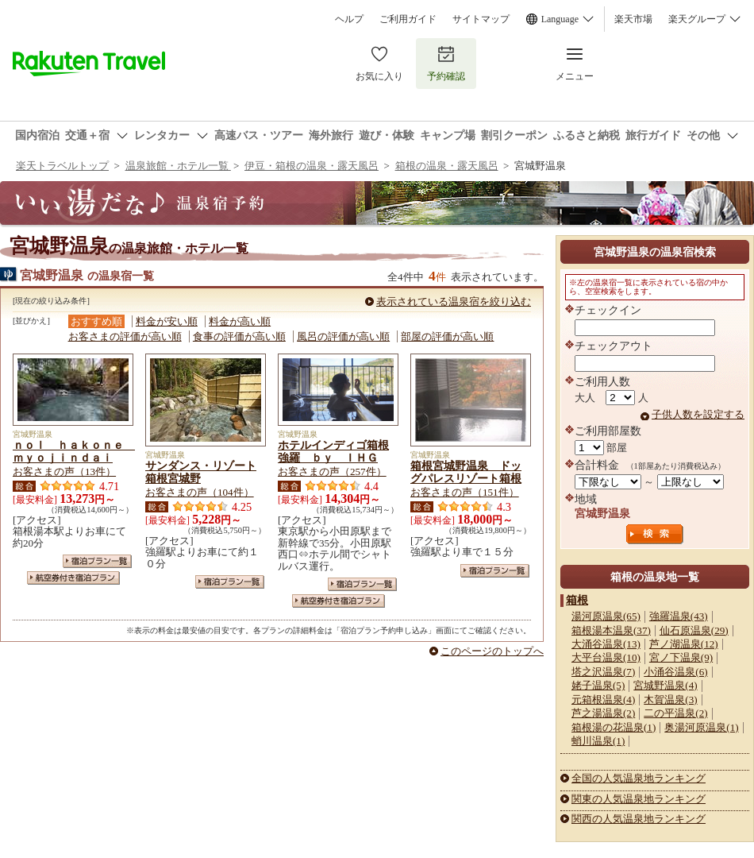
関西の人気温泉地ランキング (638, 819)
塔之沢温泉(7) (603, 672)
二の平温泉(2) (675, 713)
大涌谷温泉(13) (606, 644)
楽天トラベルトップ (62, 166)
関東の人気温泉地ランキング (638, 799)
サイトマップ (481, 19)
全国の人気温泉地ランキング (638, 778)
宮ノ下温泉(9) (681, 657)
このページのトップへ (492, 651)
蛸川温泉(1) (598, 741)
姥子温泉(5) (598, 685)
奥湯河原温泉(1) (701, 727)
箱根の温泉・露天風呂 (446, 166)
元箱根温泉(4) (603, 699)
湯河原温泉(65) (606, 616)
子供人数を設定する (698, 414)
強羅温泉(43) (678, 616)
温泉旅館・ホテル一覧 (178, 166)
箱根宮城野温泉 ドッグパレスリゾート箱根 (465, 472)
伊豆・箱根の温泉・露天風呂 (311, 166)
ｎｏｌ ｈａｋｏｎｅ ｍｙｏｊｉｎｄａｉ (74, 451)
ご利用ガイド (408, 19)
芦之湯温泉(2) (603, 713)
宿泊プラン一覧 (97, 561)
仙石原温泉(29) (694, 630)
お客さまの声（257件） (332, 471)
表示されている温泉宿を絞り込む (453, 301)
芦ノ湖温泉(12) (683, 644)
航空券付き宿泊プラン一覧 (73, 578)
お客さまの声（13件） (64, 471)
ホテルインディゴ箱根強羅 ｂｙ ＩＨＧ (333, 451)
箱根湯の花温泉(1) (613, 727)
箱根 (577, 599)
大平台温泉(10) (606, 657)
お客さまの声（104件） (199, 492)
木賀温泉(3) (670, 699)
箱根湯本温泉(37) (611, 630)
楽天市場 (633, 19)
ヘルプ (349, 19)
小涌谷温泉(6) (675, 672)
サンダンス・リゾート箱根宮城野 (200, 472)
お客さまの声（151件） (464, 492)
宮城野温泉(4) (665, 685)
